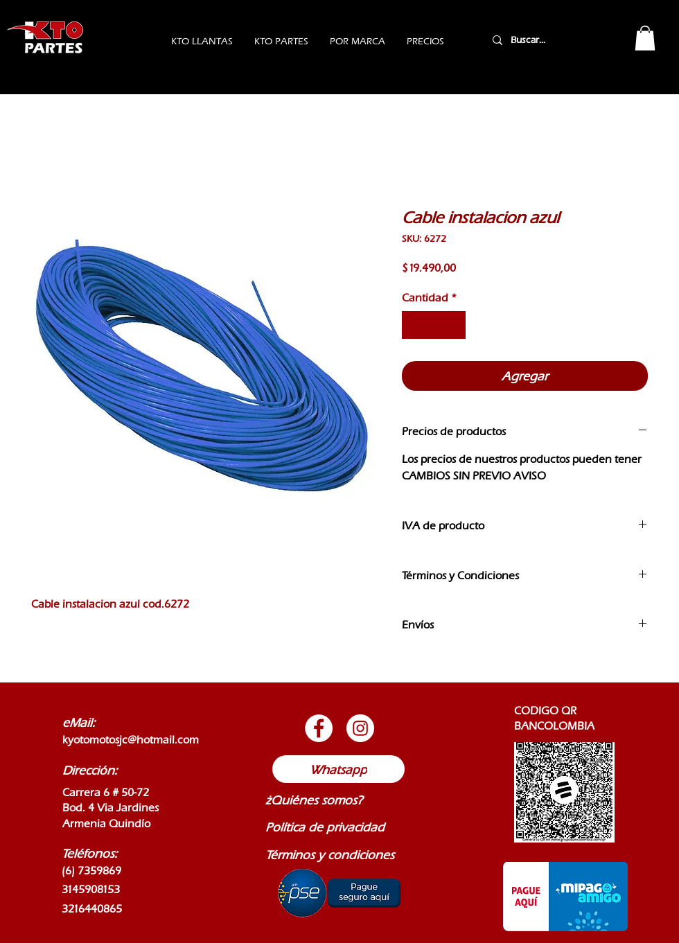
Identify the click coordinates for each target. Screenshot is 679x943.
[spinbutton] (433, 325)
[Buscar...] (546, 40)
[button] (645, 38)
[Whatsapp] (338, 769)
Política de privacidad (325, 827)
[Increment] (454, 325)
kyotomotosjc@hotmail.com (130, 739)
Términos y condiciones (329, 854)
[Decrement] (413, 325)
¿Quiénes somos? (313, 800)
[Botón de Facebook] (319, 728)
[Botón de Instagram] (360, 728)
